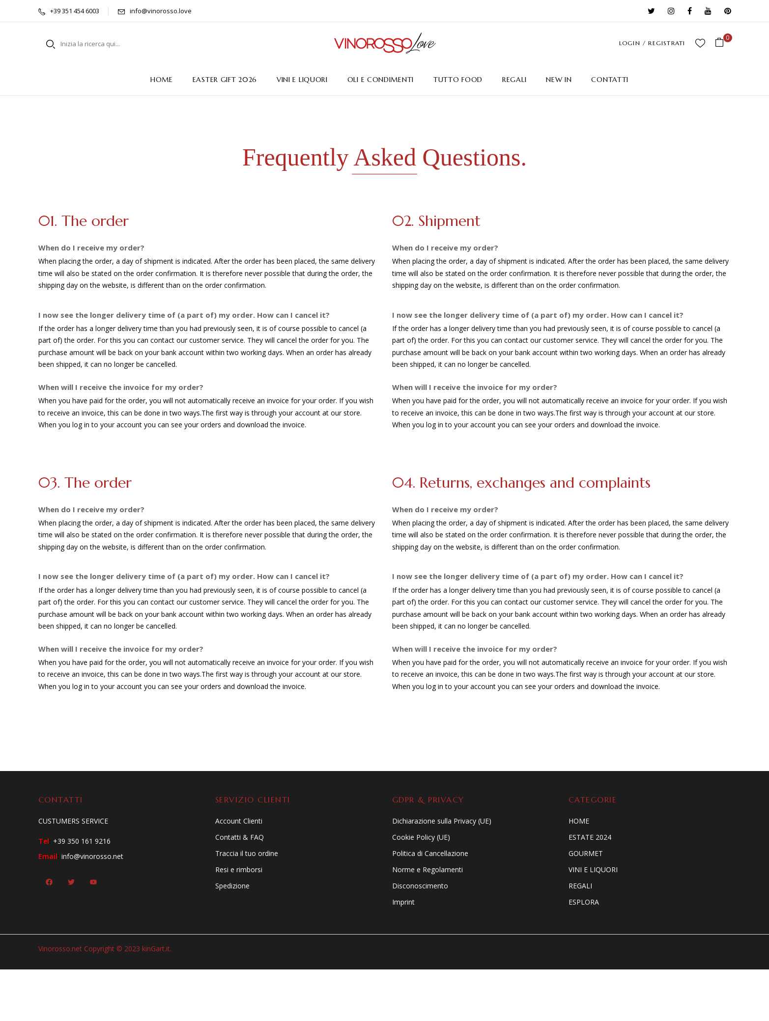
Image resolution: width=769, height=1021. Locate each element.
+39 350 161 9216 (82, 841)
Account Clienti (238, 821)
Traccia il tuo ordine (246, 853)
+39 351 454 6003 (74, 10)
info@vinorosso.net (92, 856)
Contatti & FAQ (239, 837)
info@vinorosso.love (161, 10)
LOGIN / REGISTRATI (652, 43)
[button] (723, 43)
